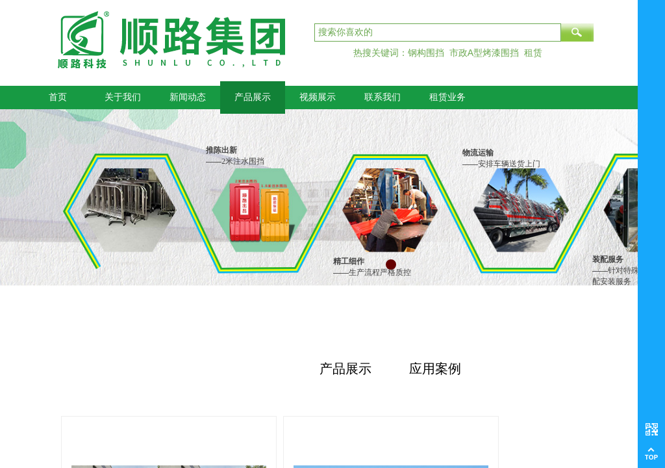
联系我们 (382, 97)
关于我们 (123, 97)
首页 (58, 97)
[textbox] (437, 32)
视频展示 (317, 97)
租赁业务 (447, 97)
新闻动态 (187, 97)
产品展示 (252, 97)
